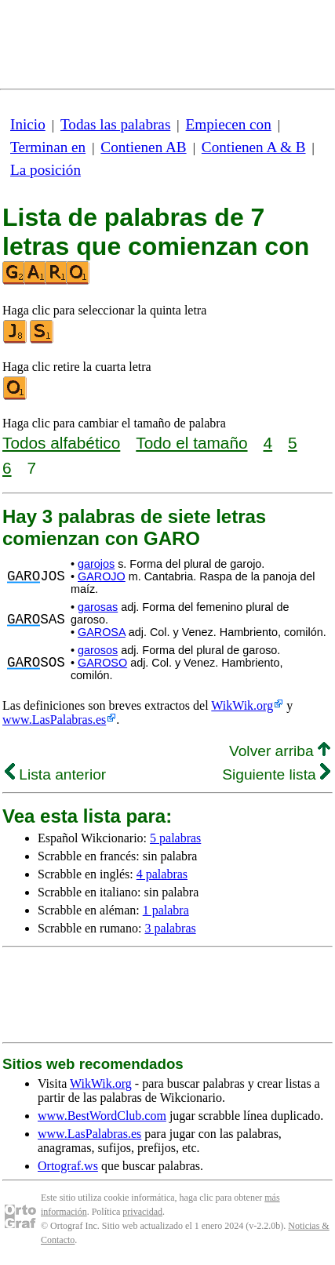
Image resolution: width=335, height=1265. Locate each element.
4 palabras (162, 874)
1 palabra (166, 910)
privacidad (142, 1211)
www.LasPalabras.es (54, 719)
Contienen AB (143, 147)
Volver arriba (279, 751)
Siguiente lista (276, 774)
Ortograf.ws (68, 1165)
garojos (96, 564)
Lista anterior (55, 774)
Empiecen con (228, 124)
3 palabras (169, 928)
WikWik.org (242, 705)
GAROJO (102, 576)
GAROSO (102, 662)
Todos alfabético (61, 443)
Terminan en (48, 147)
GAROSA (102, 632)
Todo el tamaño (191, 443)
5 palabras (175, 838)
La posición (45, 170)
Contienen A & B (254, 147)
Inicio (28, 124)
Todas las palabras (115, 124)
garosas (98, 607)
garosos (98, 650)
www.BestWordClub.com (102, 1115)
